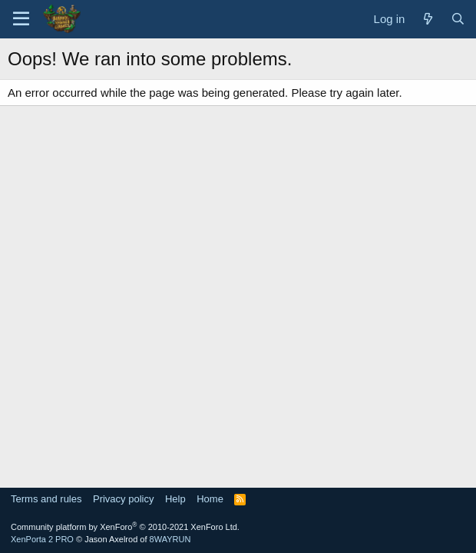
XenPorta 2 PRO (42, 539)
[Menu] (21, 19)
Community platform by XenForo (125, 526)
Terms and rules (46, 499)
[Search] (458, 19)
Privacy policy (123, 499)
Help (175, 499)
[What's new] (427, 19)
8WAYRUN (170, 539)
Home (210, 499)
